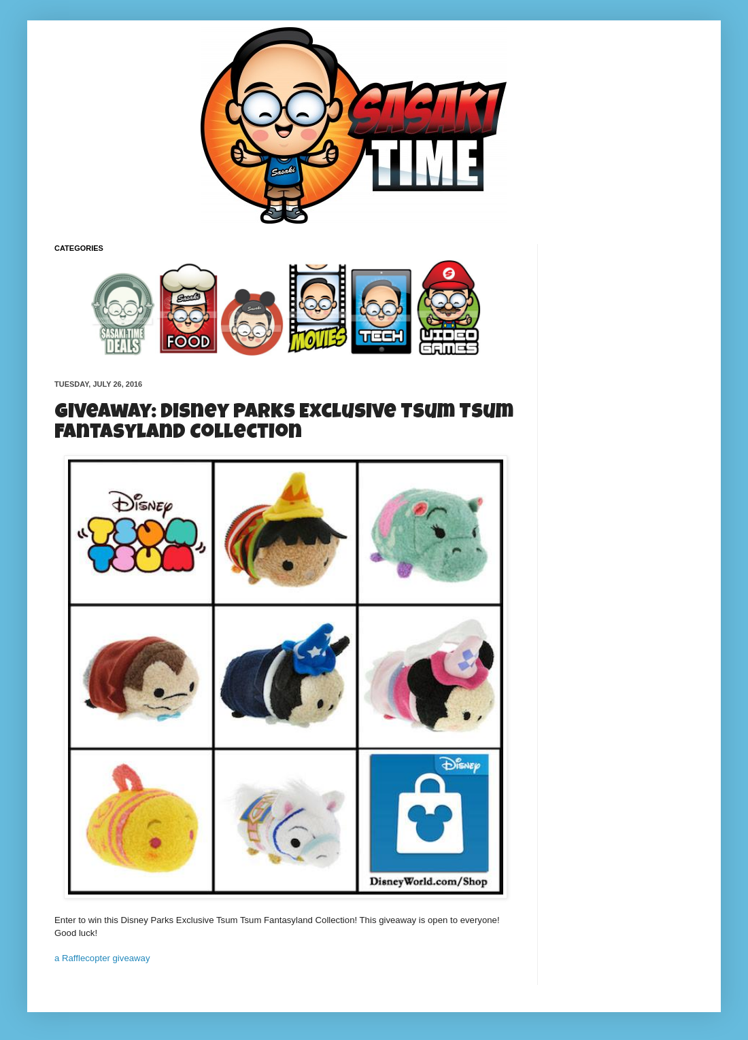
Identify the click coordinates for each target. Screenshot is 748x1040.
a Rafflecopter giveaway (102, 958)
